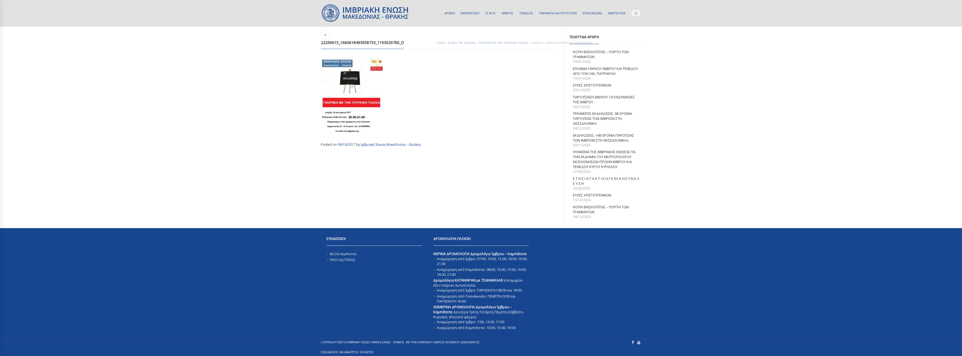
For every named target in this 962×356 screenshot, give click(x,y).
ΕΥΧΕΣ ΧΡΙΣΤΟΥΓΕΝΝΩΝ (592, 85)
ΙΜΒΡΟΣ (507, 13)
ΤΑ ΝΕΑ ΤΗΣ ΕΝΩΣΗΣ (461, 43)
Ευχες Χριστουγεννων (592, 195)
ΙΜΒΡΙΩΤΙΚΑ (616, 13)
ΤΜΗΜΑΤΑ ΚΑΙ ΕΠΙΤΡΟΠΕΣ (558, 13)
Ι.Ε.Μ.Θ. (490, 13)
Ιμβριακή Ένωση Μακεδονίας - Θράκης (391, 144)
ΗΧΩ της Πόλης (342, 259)
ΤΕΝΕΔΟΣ (526, 13)
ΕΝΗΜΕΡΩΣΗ (470, 13)
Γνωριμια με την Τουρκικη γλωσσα (503, 43)
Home (441, 43)
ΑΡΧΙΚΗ (450, 13)
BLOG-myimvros (343, 253)
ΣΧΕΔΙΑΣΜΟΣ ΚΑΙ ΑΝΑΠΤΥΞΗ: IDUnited (347, 352)
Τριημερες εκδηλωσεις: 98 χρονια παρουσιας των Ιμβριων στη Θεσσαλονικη (602, 118)
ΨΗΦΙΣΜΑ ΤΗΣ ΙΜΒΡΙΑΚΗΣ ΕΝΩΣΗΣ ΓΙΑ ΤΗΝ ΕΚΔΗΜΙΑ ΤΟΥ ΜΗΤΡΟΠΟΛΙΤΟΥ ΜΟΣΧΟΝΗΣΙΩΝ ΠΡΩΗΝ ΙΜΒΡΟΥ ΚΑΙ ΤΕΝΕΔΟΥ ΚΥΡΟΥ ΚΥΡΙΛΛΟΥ (604, 159)
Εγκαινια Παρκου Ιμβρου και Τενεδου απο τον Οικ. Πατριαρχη (605, 71)
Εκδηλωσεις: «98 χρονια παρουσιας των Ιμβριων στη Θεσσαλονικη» (603, 138)
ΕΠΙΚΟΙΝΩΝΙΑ (592, 13)
